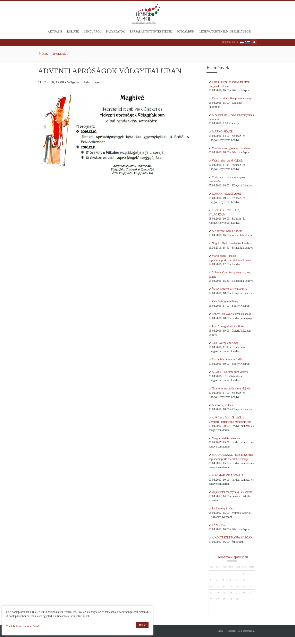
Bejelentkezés (230, 42)
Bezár (142, 625)
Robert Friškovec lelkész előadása (231, 313)
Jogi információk (246, 630)
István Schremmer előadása (227, 359)
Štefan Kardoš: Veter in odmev (229, 288)
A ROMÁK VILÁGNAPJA (228, 475)
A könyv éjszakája (222, 405)
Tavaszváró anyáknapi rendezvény (231, 98)
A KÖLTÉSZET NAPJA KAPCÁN (232, 537)
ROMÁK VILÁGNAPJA (226, 193)
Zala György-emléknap (225, 301)
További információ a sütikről (23, 626)
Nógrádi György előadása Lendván (232, 243)
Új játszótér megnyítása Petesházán (232, 491)
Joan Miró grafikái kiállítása (228, 326)
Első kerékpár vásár (223, 508)
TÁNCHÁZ (219, 525)
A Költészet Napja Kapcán (227, 230)
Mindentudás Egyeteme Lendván (231, 148)
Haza (45, 53)
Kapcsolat (231, 630)
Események (59, 53)
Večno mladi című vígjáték (227, 160)
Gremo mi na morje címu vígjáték (231, 388)
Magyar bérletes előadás (226, 438)
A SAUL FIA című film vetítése (230, 371)
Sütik (220, 630)
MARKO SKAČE (222, 131)
